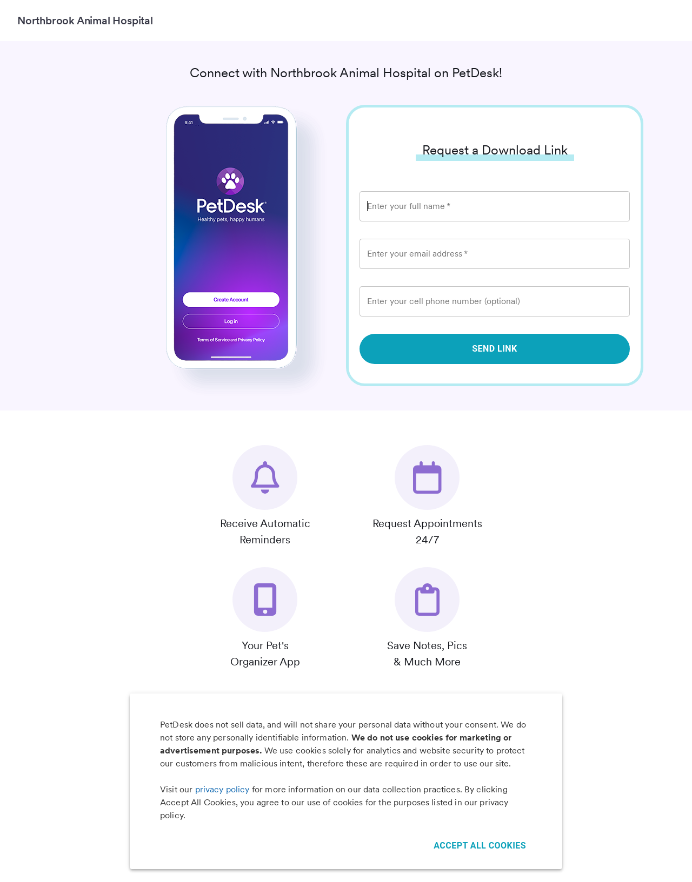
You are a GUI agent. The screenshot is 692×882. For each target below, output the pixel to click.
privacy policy (222, 789)
